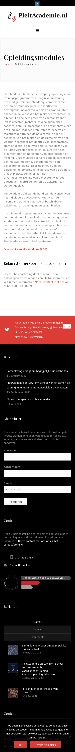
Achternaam (12, 466)
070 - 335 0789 (24, 557)
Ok (20, 744)
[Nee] (70, 736)
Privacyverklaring (45, 744)
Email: (8, 483)
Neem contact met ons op (52, 282)
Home (7, 64)
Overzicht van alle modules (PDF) (25, 249)
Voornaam (10, 450)
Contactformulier (20, 565)
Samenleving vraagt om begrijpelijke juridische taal (38, 371)
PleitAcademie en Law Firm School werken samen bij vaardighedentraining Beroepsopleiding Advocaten (42, 669)
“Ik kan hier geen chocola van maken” (30, 399)
